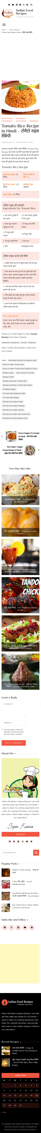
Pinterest (32, 342)
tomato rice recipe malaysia (14, 406)
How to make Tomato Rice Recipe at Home (20, 368)
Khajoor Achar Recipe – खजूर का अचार (25, 871)
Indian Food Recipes (24, 11)
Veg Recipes (34, 121)
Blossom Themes (11, 1129)
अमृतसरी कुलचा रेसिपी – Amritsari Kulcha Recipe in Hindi (20, 500)
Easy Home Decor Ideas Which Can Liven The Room (25, 906)
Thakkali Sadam (10, 389)
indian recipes (9, 373)
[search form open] (31, 5)
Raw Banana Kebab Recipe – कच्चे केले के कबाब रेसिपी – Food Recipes (20, 647)
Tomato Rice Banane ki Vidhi (14, 393)
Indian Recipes (7, 121)
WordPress (32, 1129)
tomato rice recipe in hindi (13, 402)
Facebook (6, 342)
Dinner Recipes (7, 118)
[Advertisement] (20, 54)
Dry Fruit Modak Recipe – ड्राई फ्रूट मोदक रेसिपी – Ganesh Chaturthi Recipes (20, 685)
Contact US (20, 834)
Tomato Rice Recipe (11, 397)
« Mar (4, 1112)
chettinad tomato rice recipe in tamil (23, 360)
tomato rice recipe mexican (14, 410)
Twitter (23, 342)
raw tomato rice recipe (25, 373)
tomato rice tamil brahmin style (15, 418)
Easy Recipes (20, 118)
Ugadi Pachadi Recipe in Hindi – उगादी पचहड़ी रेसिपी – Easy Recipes (25, 894)
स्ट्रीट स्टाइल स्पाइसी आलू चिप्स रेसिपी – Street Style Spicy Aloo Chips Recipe (25, 1062)
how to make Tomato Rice (14, 364)
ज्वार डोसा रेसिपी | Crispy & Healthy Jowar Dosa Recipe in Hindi (24, 1051)
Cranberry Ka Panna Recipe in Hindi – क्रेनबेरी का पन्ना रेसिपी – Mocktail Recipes (20, 570)
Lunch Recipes (21, 121)
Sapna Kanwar (7, 142)
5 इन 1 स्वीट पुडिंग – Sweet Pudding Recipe (22, 882)
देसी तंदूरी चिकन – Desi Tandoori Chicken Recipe (20, 609)
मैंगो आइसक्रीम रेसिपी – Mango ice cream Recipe (20, 532)
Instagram (15, 342)
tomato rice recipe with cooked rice (17, 414)
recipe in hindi (9, 377)
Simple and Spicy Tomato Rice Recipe (18, 385)
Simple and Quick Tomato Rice (15, 381)
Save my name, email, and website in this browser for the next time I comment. (14, 731)
